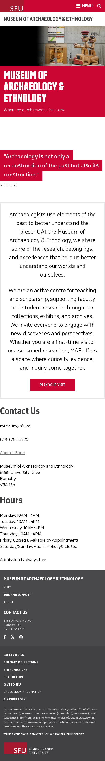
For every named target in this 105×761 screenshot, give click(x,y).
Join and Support (17, 595)
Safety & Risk (14, 655)
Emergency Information (23, 692)
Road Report (14, 677)
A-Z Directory (15, 699)
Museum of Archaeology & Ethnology (48, 19)
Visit (7, 587)
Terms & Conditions (16, 734)
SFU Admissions (15, 670)
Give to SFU (12, 684)
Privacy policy (39, 734)
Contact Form (12, 452)
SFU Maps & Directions (21, 662)
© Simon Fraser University (67, 734)
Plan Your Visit (52, 385)
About (9, 602)
